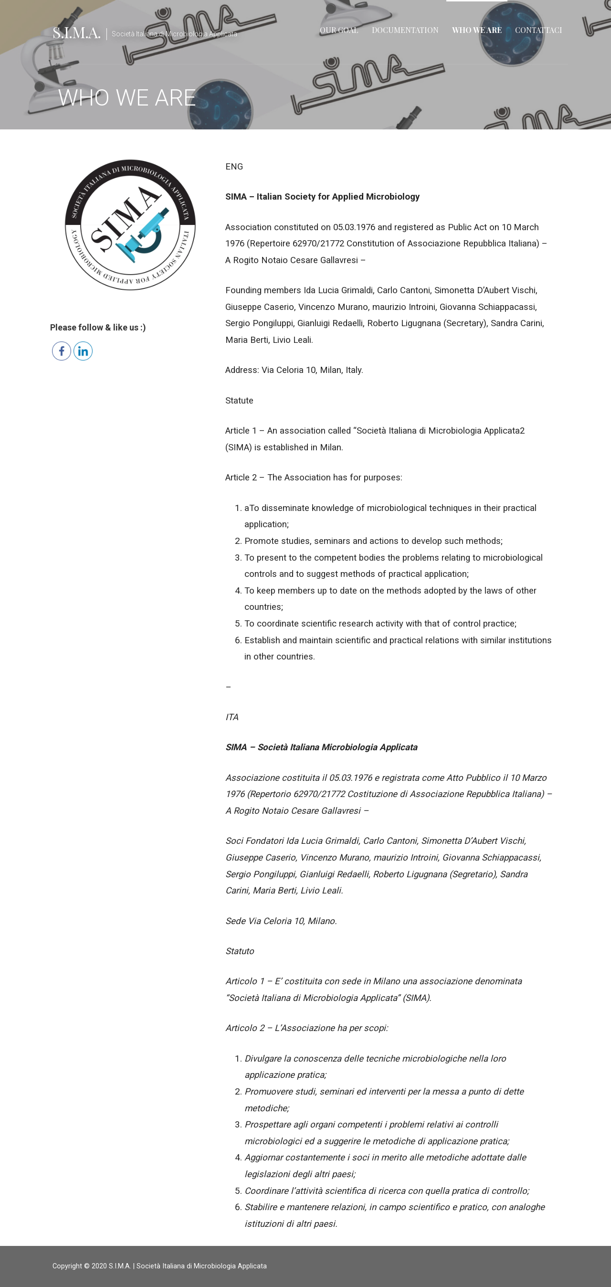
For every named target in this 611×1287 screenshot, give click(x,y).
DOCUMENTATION (405, 30)
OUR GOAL (339, 30)
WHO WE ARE (477, 30)
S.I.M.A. (77, 31)
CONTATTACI (538, 30)
